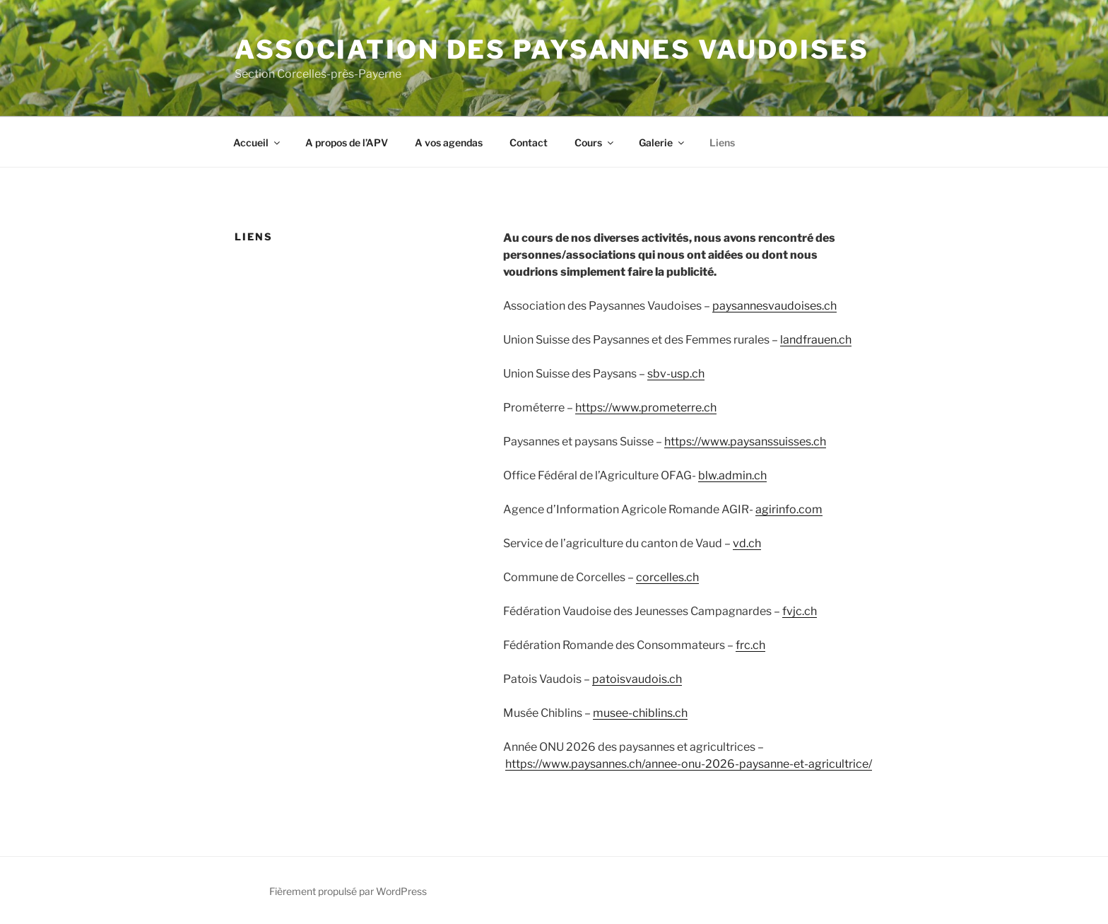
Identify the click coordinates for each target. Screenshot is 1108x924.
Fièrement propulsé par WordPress (348, 891)
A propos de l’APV (346, 142)
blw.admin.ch (732, 475)
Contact (528, 142)
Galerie (662, 142)
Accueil (257, 142)
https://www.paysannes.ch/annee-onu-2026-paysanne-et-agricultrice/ (688, 764)
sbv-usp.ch (676, 373)
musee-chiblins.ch (640, 713)
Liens (722, 142)
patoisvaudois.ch (637, 679)
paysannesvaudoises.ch (774, 305)
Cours (594, 142)
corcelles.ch (667, 577)
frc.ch (750, 645)
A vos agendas (449, 142)
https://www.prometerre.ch (646, 407)
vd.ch (747, 543)
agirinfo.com (789, 509)
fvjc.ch (799, 611)
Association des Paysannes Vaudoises (552, 49)
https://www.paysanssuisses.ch (745, 441)
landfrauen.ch (815, 339)
